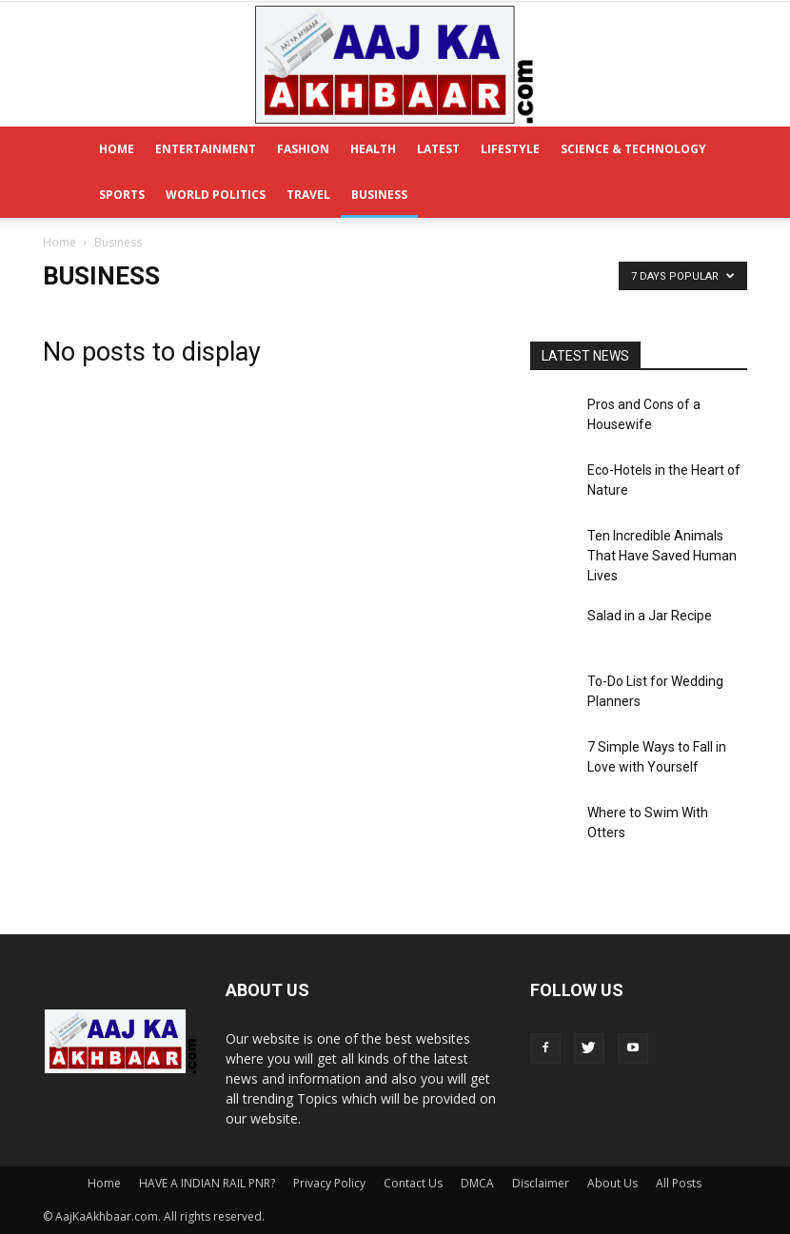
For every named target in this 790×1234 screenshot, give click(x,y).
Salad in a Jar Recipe (649, 615)
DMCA (477, 1183)
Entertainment (205, 149)
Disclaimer (540, 1183)
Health (373, 149)
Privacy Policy (329, 1183)
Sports (122, 194)
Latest (438, 149)
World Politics (216, 194)
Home (116, 149)
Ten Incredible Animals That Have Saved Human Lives (662, 555)
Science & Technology (633, 149)
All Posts (678, 1183)
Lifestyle (510, 149)
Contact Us (413, 1183)
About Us (612, 1183)
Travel (308, 194)
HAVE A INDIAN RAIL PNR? (207, 1183)
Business (379, 194)
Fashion (303, 149)
